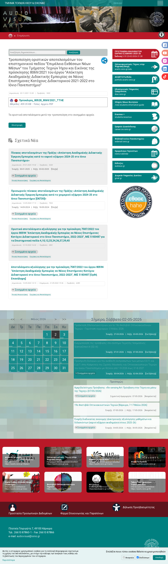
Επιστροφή (17, 125)
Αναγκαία (129, 558)
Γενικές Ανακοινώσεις (20, 181)
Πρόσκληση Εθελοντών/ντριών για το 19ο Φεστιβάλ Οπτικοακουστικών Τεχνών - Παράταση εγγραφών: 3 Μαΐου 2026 (112, 327)
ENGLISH (118, 3)
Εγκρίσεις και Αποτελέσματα (40, 181)
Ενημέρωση (23, 35)
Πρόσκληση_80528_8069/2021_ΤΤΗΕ (37, 100)
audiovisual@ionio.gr (28, 536)
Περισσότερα (8, 560)
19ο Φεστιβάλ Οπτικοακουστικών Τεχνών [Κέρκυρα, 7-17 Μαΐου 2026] (110, 405)
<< (13, 319)
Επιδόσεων (144, 558)
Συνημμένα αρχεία (25, 175)
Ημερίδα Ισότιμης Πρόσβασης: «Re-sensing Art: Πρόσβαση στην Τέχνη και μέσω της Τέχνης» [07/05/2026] (115, 389)
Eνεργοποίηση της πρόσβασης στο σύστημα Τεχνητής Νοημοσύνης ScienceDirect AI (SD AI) (110, 345)
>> (64, 319)
